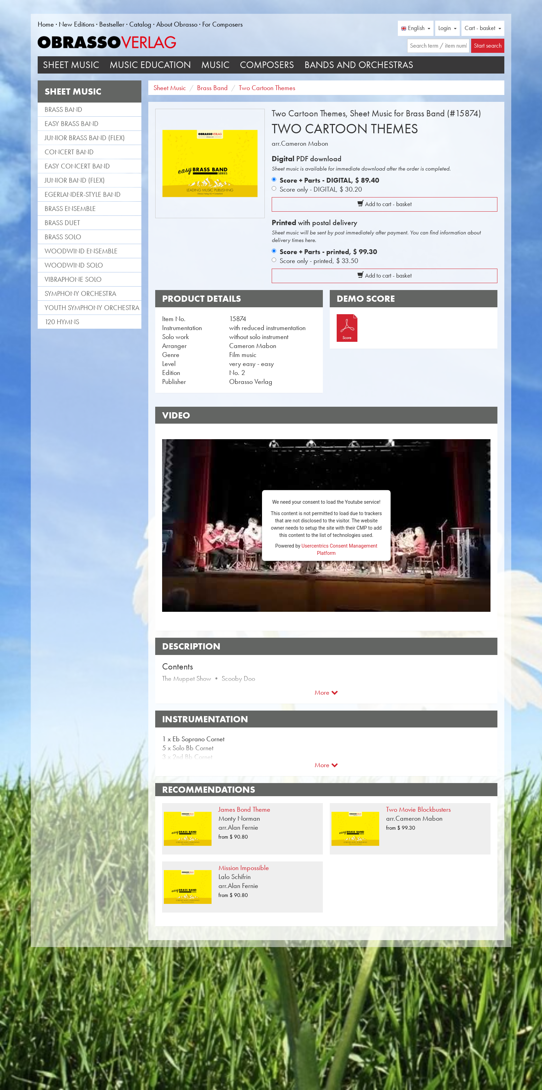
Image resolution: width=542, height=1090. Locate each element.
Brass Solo (63, 237)
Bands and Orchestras (359, 64)
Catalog (140, 24)
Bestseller (111, 24)
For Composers (222, 24)
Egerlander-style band (83, 194)
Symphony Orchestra (80, 293)
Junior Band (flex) (75, 180)
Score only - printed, (319, 261)
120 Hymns (62, 322)
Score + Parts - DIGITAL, (329, 180)
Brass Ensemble (70, 208)
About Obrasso (176, 24)
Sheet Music (71, 64)
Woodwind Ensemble (81, 251)
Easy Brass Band (72, 123)
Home (46, 24)
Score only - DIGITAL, (321, 189)
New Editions (76, 24)
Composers (267, 64)
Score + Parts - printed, (328, 252)
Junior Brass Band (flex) (85, 138)
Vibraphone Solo (73, 279)
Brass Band (63, 109)
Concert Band (69, 152)
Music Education (150, 64)
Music (215, 64)
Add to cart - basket (384, 204)
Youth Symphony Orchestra (92, 307)
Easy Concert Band (77, 166)
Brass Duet (62, 223)
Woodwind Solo (74, 265)
